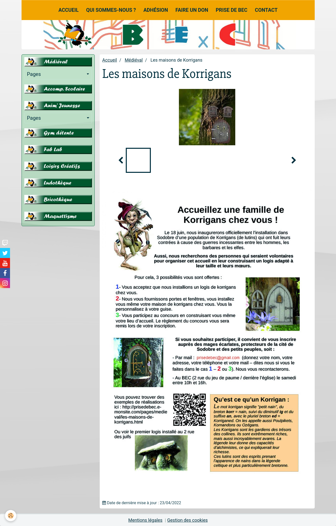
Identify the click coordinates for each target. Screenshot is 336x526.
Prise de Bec (231, 10)
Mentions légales (145, 520)
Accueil (68, 10)
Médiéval (134, 60)
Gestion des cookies (187, 520)
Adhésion (155, 10)
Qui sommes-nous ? (111, 10)
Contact (266, 10)
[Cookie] (10, 515)
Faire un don (191, 10)
